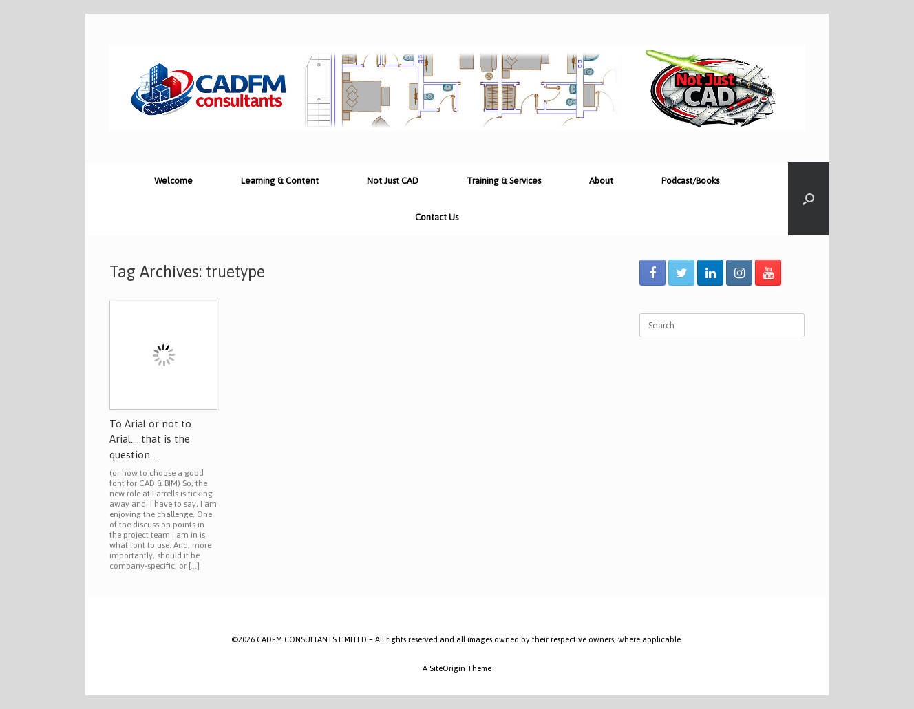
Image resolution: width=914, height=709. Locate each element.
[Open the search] (808, 198)
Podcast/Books (690, 181)
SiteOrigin (447, 668)
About (601, 181)
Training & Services (504, 181)
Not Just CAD (392, 181)
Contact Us (436, 217)
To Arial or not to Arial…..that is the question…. (150, 439)
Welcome (173, 181)
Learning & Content (280, 181)
